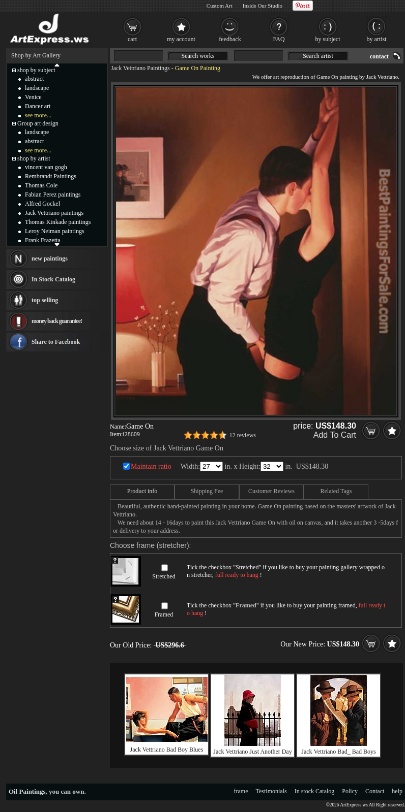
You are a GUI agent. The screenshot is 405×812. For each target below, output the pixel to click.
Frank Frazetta (43, 240)
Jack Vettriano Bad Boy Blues (167, 749)
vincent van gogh (46, 167)
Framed (164, 614)
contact (379, 56)
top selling (45, 300)
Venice (33, 97)
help (397, 791)
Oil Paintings (27, 791)
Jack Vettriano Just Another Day (252, 751)
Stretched (163, 576)
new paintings (50, 258)
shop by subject (36, 70)
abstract (34, 78)
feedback (230, 39)
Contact (374, 791)
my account (181, 39)
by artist (377, 39)
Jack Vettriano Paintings (140, 68)
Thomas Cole (41, 185)
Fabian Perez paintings (52, 194)
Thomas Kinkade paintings (58, 221)
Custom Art (220, 6)
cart (132, 39)
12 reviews (242, 435)
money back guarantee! (57, 320)
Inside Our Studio (262, 6)
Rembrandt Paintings (50, 176)
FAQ (278, 39)
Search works (198, 55)
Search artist (318, 55)
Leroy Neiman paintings (54, 231)
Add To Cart (334, 435)
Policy (350, 791)
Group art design (38, 123)
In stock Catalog (315, 791)
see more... (38, 115)
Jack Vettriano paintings (54, 212)
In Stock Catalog (53, 279)
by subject (327, 39)
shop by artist (33, 158)
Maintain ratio (151, 466)
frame (241, 791)
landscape (37, 87)
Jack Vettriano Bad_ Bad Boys (338, 751)
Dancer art (37, 106)
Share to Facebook (56, 341)
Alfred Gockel (42, 203)
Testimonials (271, 791)
